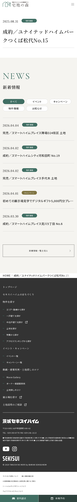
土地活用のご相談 (12, 404)
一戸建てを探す (13, 315)
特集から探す (12, 334)
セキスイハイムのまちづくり (18, 294)
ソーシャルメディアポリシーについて (14, 486)
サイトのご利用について (10, 476)
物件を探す (9, 302)
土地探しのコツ (13, 389)
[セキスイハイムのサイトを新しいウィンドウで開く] (11, 458)
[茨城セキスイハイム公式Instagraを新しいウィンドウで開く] (14, 448)
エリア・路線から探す (15, 309)
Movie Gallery (13, 377)
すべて (13, 101)
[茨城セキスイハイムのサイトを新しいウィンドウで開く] (21, 420)
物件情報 (13, 108)
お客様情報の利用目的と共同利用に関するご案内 (19, 481)
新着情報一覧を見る (38, 250)
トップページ (10, 287)
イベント (37, 101)
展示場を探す (10, 397)
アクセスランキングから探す (19, 341)
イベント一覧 (12, 356)
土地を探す (11, 328)
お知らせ (37, 108)
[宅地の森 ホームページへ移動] (17, 4)
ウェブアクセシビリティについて (13, 491)
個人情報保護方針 (28, 476)
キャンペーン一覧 (14, 362)
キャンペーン (60, 101)
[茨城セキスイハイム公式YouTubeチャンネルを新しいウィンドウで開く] (6, 448)
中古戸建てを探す (14, 322)
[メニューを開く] (72, 4)
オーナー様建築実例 (15, 383)
